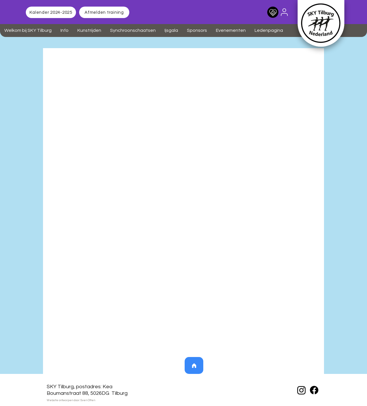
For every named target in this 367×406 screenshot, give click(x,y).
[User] (284, 12)
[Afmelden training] (104, 12)
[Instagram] (301, 390)
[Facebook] (314, 390)
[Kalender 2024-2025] (51, 12)
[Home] (194, 365)
